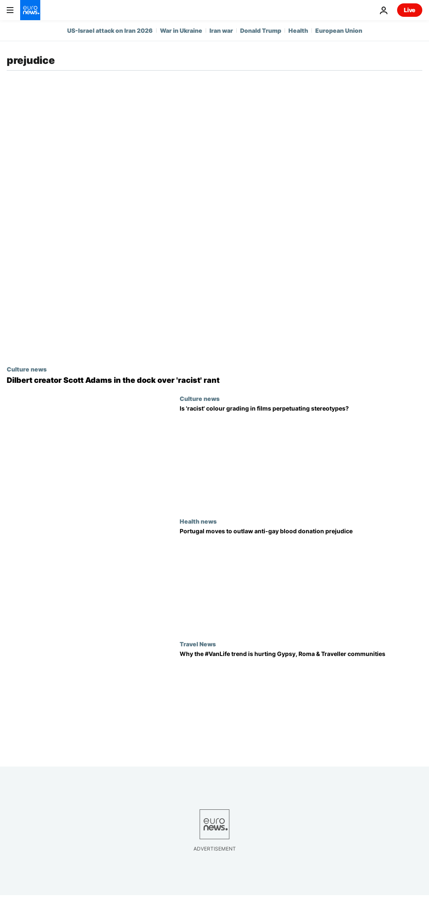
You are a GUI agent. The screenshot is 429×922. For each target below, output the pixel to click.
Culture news (27, 369)
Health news (198, 521)
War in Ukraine (181, 30)
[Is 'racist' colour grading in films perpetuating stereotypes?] (301, 456)
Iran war (221, 30)
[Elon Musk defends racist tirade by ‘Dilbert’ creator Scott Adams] (214, 380)
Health (298, 30)
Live (410, 9)
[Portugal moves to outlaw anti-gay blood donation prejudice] (301, 579)
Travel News (198, 643)
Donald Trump (260, 30)
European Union (338, 30)
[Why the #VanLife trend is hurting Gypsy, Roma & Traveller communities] (301, 702)
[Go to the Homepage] (30, 10)
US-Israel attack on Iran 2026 (110, 30)
